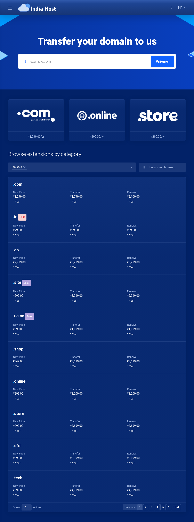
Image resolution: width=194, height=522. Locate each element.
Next (176, 507)
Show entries (27, 507)
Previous (130, 507)
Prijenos (162, 61)
